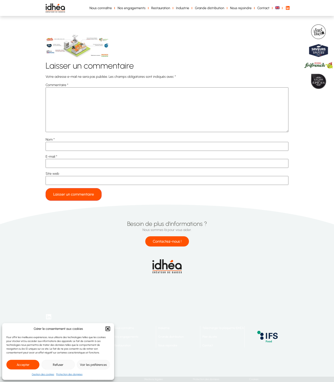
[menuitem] (278, 8)
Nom (50, 139)
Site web (52, 173)
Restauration (160, 8)
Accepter (23, 365)
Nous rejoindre (241, 8)
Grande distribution (209, 8)
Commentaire (57, 85)
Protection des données (69, 374)
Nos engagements (131, 8)
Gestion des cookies (43, 374)
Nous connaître (100, 8)
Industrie (182, 8)
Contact (263, 8)
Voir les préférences (93, 365)
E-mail (51, 156)
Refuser (58, 365)
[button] (108, 329)
